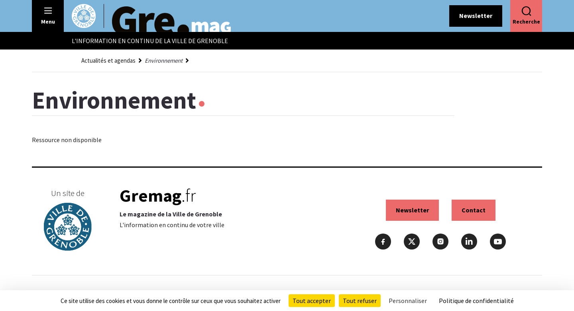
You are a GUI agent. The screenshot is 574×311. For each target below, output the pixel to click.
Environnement (164, 60)
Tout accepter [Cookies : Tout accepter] (312, 301)
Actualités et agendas (108, 60)
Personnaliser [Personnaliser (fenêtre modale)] (408, 301)
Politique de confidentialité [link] (476, 301)
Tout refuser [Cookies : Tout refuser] (360, 301)
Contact (474, 210)
